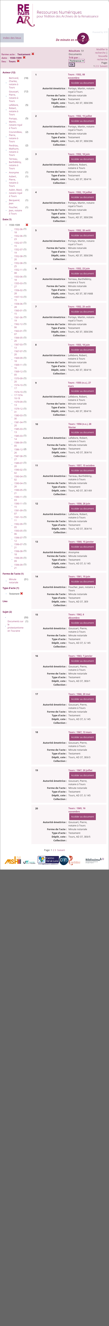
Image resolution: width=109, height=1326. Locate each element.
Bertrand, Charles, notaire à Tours (14, 82)
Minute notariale (13, 581)
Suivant (104, 66)
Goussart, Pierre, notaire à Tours (14, 96)
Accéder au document (82, 82)
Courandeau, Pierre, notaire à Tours (15, 136)
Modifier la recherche (101, 51)
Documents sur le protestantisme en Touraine (15, 626)
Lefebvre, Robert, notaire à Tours (14, 109)
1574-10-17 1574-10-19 (18, 395)
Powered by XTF (100, 32)
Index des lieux (12, 38)
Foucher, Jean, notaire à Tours (15, 210)
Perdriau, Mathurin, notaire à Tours (14, 150)
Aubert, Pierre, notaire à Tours (13, 181)
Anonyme (14, 172)
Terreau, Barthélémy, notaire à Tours (15, 163)
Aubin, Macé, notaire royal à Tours (15, 193)
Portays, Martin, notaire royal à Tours (15, 123)
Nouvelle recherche (102, 57)
